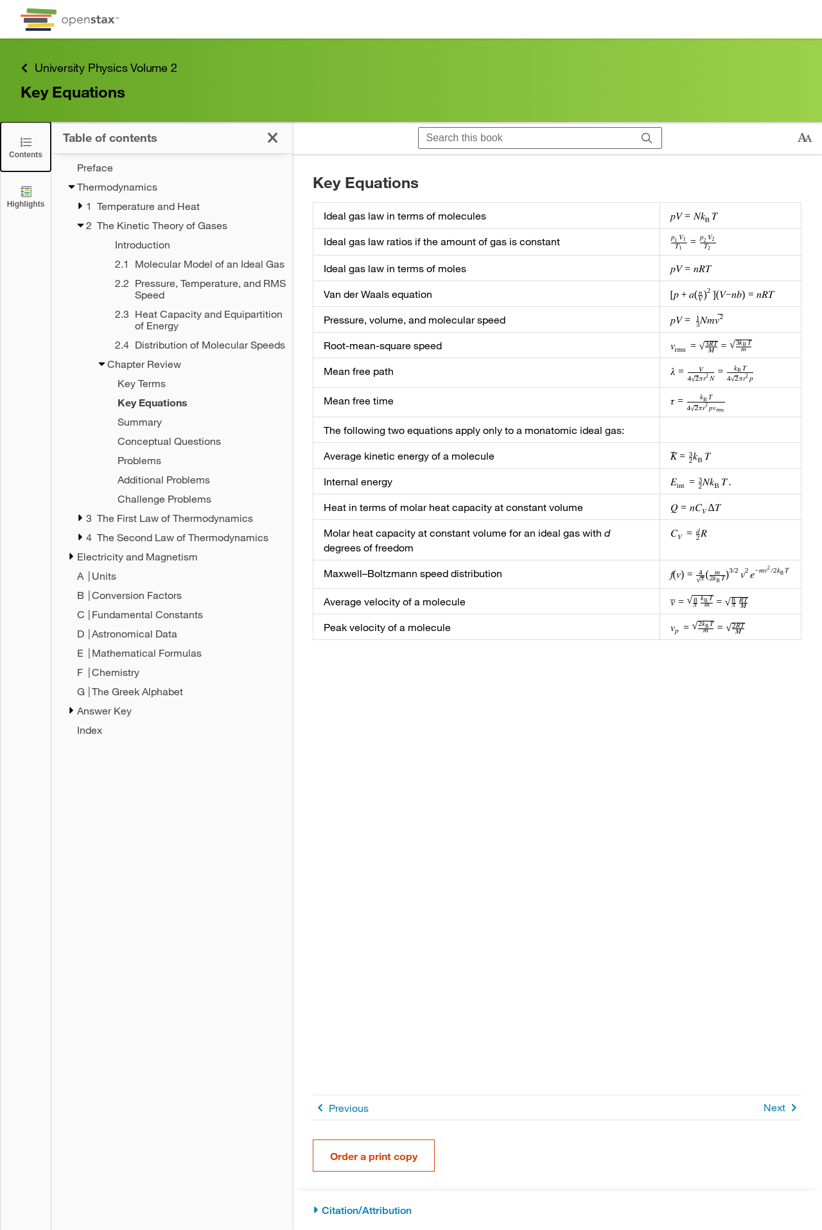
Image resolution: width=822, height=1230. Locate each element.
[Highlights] (26, 196)
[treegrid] (171, 449)
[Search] (647, 138)
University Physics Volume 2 (99, 68)
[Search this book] (525, 138)
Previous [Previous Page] (341, 1108)
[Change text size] (804, 138)
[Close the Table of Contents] (26, 146)
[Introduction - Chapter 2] (187, 244)
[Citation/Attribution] (557, 1210)
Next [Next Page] (782, 1108)
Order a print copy (373, 1156)
